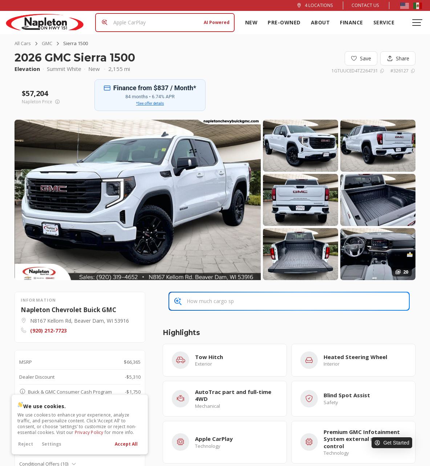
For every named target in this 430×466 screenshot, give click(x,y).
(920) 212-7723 (48, 330)
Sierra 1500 (75, 43)
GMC (47, 43)
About (320, 22)
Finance (351, 22)
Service (384, 22)
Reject (25, 444)
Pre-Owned (284, 22)
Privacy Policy (89, 432)
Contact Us (365, 5)
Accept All (126, 444)
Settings (51, 444)
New (251, 22)
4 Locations (319, 5)
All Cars (23, 43)
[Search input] (165, 22)
